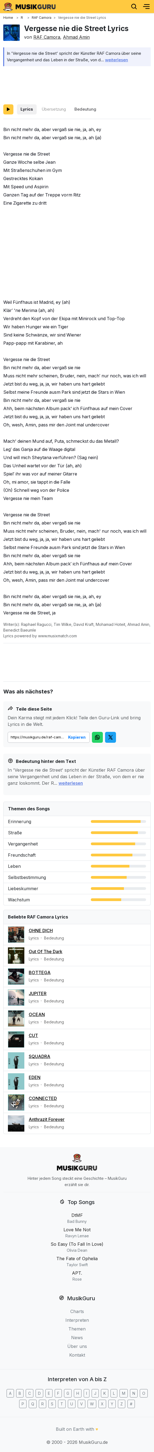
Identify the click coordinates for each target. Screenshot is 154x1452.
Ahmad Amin (76, 37)
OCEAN (37, 1014)
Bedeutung (85, 109)
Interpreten (77, 1320)
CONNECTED (43, 1098)
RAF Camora (46, 37)
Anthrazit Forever (47, 1119)
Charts (77, 1311)
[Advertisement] (77, 84)
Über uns (77, 1346)
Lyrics (27, 109)
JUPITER (38, 993)
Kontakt (77, 1355)
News (77, 1337)
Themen (77, 1329)
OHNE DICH (41, 930)
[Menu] (146, 6)
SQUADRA (39, 1056)
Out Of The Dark (45, 951)
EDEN (34, 1077)
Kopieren (77, 737)
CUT (33, 1035)
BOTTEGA (40, 972)
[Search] (134, 6)
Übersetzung (54, 109)
